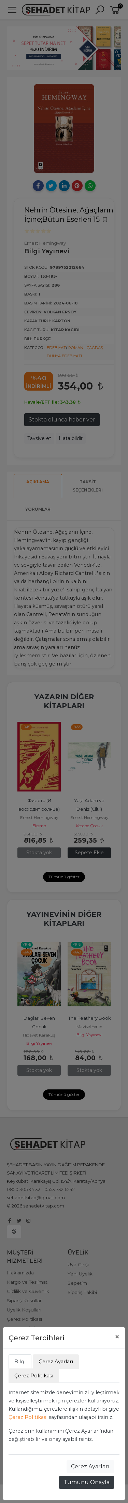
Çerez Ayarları (90, 1466)
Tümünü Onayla (86, 1482)
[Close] (117, 1336)
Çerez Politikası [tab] (33, 1376)
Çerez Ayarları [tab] (56, 1362)
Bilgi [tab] (20, 1362)
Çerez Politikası (28, 1417)
